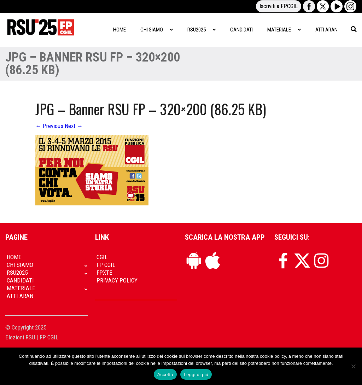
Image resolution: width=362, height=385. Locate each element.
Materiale (284, 30)
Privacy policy (117, 280)
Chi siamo (156, 30)
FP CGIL (106, 264)
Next (74, 125)
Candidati (241, 30)
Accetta (165, 374)
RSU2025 (201, 30)
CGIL (102, 257)
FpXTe (104, 272)
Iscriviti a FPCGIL (278, 6)
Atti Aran (326, 30)
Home (119, 30)
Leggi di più (196, 374)
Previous (49, 125)
